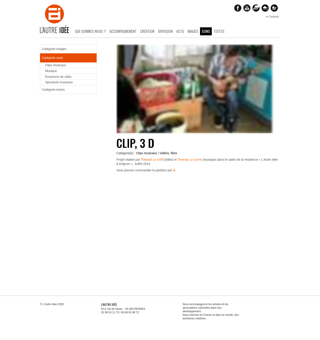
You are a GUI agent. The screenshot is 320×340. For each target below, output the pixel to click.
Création (147, 31)
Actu (180, 31)
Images (193, 31)
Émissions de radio (58, 76)
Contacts (273, 16)
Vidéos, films (168, 153)
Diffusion (165, 31)
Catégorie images (54, 49)
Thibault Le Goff (152, 159)
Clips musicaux (146, 153)
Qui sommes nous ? (90, 31)
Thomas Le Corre (189, 159)
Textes (219, 31)
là (174, 170)
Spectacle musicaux (59, 82)
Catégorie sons (52, 58)
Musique (51, 71)
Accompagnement (123, 31)
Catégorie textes (53, 89)
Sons (206, 31)
